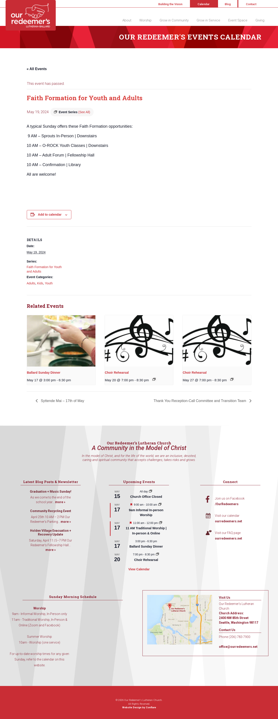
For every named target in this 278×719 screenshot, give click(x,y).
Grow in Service (208, 20)
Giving (259, 20)
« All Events (37, 69)
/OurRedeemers (227, 504)
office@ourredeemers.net (238, 646)
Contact (251, 4)
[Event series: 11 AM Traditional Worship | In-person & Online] (160, 523)
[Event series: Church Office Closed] (150, 491)
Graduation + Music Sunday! (50, 491)
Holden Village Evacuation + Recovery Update (50, 532)
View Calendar (139, 569)
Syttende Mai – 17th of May (62, 401)
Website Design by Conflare (139, 707)
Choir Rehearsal (117, 372)
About (126, 20)
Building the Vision (170, 4)
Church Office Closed (146, 496)
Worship (145, 20)
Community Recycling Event (50, 511)
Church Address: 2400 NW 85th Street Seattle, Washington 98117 (238, 617)
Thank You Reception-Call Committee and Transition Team (200, 401)
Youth (49, 283)
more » (60, 502)
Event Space (237, 20)
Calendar (204, 4)
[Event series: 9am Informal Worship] (159, 504)
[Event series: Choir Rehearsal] (154, 379)
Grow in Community (174, 20)
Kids (40, 283)
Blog (228, 4)
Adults (31, 283)
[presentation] (61, 341)
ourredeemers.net (228, 521)
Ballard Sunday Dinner (43, 372)
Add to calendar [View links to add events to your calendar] (50, 214)
